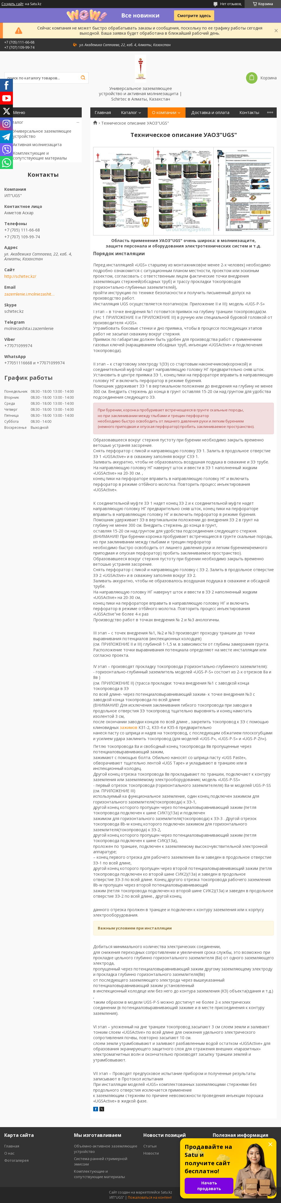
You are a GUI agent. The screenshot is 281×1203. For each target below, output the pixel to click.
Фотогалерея (16, 1160)
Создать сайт (12, 4)
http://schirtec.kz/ (20, 276)
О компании (164, 112)
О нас (9, 1153)
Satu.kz (166, 1192)
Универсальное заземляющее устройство (42, 133)
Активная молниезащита (37, 144)
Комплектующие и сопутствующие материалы (40, 155)
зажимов (128, 727)
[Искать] (83, 78)
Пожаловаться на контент (150, 1197)
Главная (103, 112)
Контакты (249, 112)
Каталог (15, 122)
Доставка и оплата (210, 112)
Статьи (150, 1146)
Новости (151, 1153)
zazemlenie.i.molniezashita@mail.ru (29, 294)
